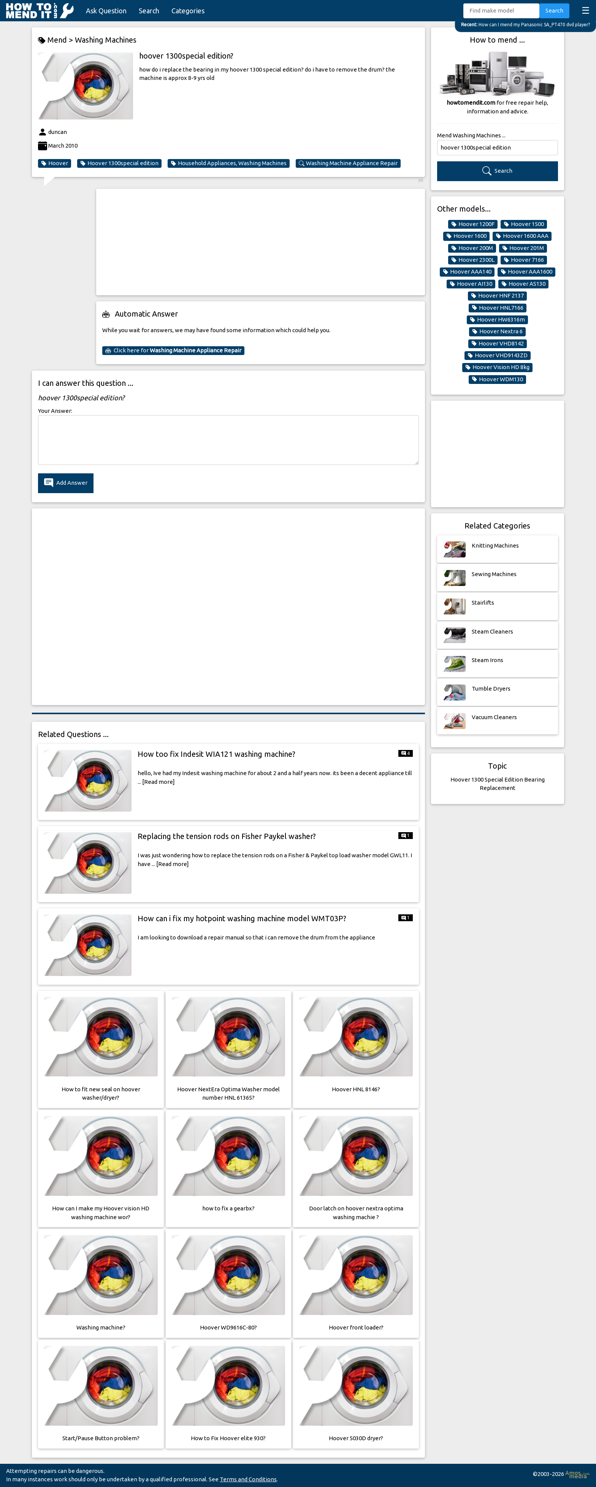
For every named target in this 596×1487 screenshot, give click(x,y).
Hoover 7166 (524, 259)
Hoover (54, 163)
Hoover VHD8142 (497, 343)
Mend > (56, 40)
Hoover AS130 (523, 283)
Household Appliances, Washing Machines (229, 163)
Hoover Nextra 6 (497, 331)
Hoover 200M (472, 248)
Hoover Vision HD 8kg (497, 367)
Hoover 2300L (473, 259)
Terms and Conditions (248, 1479)
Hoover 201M (523, 248)
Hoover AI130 (471, 283)
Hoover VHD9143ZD (498, 355)
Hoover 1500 (524, 224)
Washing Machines (105, 39)
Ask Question (106, 10)
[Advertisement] (260, 242)
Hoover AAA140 (467, 271)
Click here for (173, 350)
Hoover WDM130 (497, 379)
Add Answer (65, 483)
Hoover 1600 (466, 235)
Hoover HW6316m (497, 319)
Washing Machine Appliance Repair (348, 163)
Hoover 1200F (473, 224)
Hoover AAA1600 (526, 271)
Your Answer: (55, 411)
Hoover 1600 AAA (522, 235)
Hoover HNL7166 (497, 307)
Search (149, 10)
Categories (187, 10)
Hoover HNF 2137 (497, 295)
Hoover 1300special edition (119, 163)
